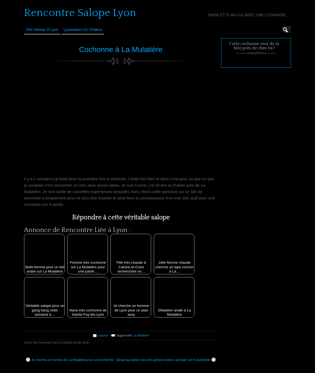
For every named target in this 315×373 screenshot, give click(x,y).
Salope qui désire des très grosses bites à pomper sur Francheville (166, 360)
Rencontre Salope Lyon (80, 13)
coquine (103, 335)
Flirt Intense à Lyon (42, 29)
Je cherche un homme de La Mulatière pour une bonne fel (69, 360)
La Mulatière (141, 335)
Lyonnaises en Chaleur (83, 29)
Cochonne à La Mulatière (121, 49)
